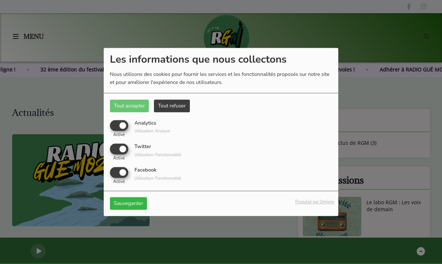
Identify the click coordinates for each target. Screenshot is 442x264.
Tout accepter (129, 105)
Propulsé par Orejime (314, 202)
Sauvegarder (128, 203)
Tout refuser (172, 105)
